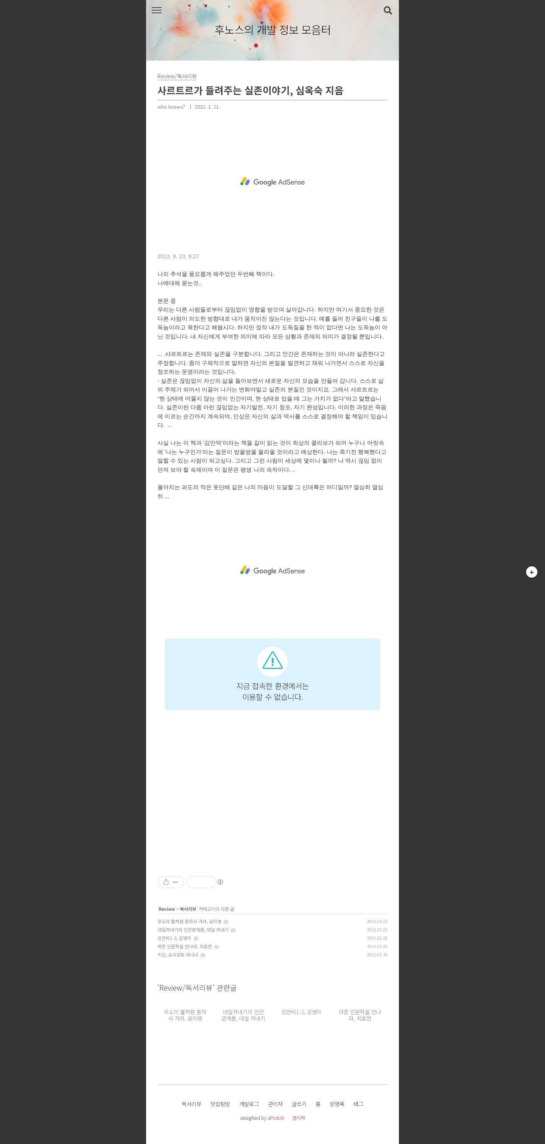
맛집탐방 (220, 1104)
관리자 (275, 1104)
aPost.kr (276, 1117)
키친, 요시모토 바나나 (177, 954)
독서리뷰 (188, 909)
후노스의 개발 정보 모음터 (273, 30)
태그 (358, 1104)
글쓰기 (299, 1104)
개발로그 (249, 1104)
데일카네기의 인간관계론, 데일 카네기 (193, 929)
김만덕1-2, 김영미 (174, 938)
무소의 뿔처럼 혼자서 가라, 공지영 (189, 921)
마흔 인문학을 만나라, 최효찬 (184, 946)
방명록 (337, 1104)
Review (167, 909)
